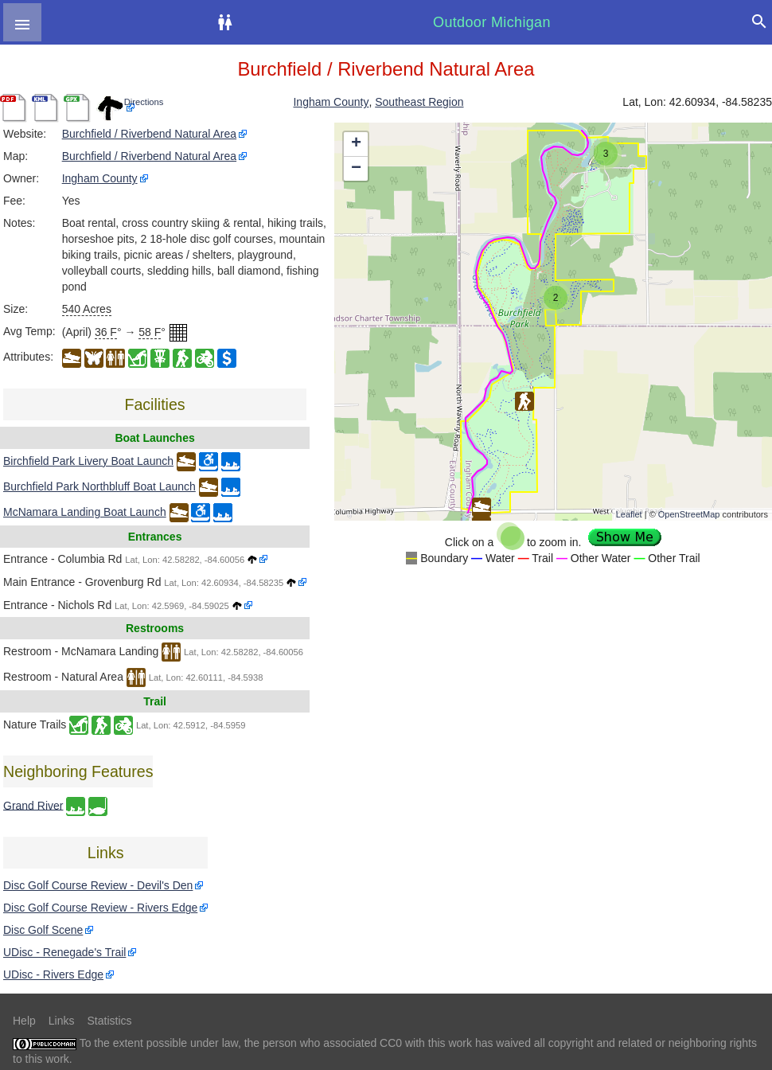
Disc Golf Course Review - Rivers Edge (100, 907)
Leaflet (629, 514)
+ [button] (356, 144)
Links (62, 1020)
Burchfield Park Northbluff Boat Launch (99, 486)
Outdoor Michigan (492, 22)
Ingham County (330, 102)
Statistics (109, 1020)
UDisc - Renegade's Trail (64, 952)
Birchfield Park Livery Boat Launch (88, 461)
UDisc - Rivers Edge (53, 974)
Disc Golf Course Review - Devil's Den (98, 885)
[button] (22, 22)
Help (24, 1020)
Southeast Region (419, 102)
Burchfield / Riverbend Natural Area (149, 133)
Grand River (33, 805)
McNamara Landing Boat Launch (84, 512)
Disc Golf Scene (43, 930)
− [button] (356, 169)
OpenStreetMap (689, 514)
